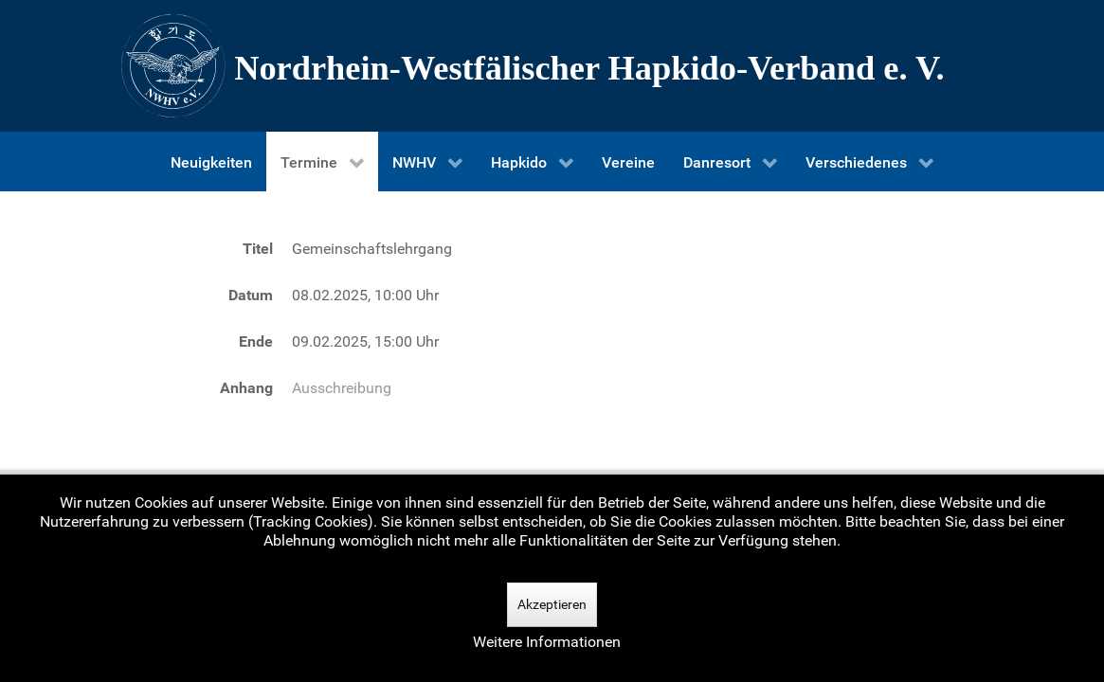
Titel (258, 249)
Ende (256, 341)
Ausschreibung (341, 388)
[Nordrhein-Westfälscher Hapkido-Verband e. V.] (552, 66)
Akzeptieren (552, 604)
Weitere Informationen (547, 642)
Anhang (246, 388)
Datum (250, 295)
